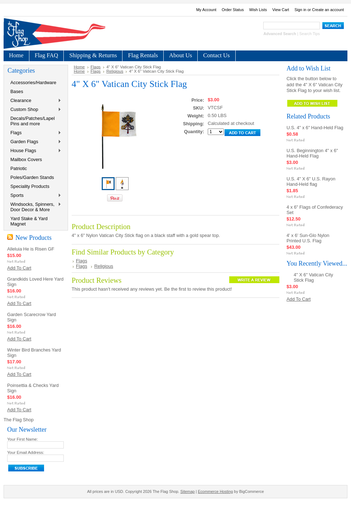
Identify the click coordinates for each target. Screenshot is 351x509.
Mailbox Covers (26, 159)
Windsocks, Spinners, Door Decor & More (34, 207)
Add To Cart (19, 268)
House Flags (34, 151)
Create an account (328, 10)
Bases (16, 91)
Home (79, 67)
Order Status (233, 10)
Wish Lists (258, 10)
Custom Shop (34, 110)
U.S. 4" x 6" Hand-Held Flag (315, 127)
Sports (34, 196)
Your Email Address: (25, 452)
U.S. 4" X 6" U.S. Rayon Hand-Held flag (311, 181)
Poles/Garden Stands (32, 177)
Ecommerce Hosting (215, 491)
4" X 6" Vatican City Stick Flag (313, 277)
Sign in (300, 10)
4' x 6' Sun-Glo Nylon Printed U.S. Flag (308, 238)
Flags (34, 133)
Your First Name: (22, 439)
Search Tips (309, 33)
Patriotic (18, 168)
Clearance (34, 101)
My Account (206, 10)
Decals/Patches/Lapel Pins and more (32, 121)
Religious (114, 71)
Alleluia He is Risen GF (30, 249)
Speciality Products (29, 186)
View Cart (280, 10)
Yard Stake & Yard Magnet (29, 221)
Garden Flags (34, 142)
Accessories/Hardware (33, 82)
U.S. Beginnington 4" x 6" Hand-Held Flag (312, 153)
